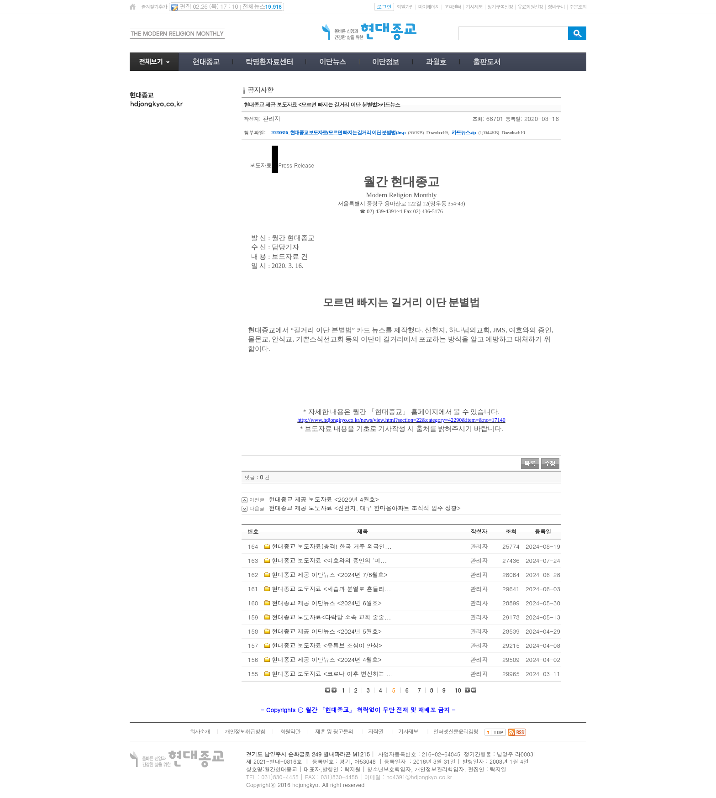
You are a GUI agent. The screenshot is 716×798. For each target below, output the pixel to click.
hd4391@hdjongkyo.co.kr (419, 777)
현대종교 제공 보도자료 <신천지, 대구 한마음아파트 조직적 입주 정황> (365, 508)
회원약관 (290, 731)
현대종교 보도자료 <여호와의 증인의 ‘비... (329, 560)
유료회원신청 (530, 6)
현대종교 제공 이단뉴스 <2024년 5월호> (327, 631)
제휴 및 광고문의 (334, 731)
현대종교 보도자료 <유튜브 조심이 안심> (327, 645)
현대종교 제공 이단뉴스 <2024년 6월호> (327, 602)
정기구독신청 (500, 6)
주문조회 (577, 6)
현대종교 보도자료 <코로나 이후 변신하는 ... (332, 673)
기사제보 (474, 6)
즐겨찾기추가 (154, 6)
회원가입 (404, 6)
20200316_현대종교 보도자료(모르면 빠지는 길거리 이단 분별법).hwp (338, 132)
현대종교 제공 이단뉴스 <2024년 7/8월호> (330, 574)
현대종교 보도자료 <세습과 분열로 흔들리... (331, 588)
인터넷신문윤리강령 (456, 731)
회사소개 (200, 731)
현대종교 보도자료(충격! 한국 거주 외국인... (331, 546)
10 (458, 690)
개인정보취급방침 (245, 731)
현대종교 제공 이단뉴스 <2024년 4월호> (327, 659)
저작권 (375, 731)
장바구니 (556, 6)
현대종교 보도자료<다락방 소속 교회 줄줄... (331, 617)
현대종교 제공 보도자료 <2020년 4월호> (324, 499)
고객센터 (452, 6)
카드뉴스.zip (464, 132)
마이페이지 (428, 6)
